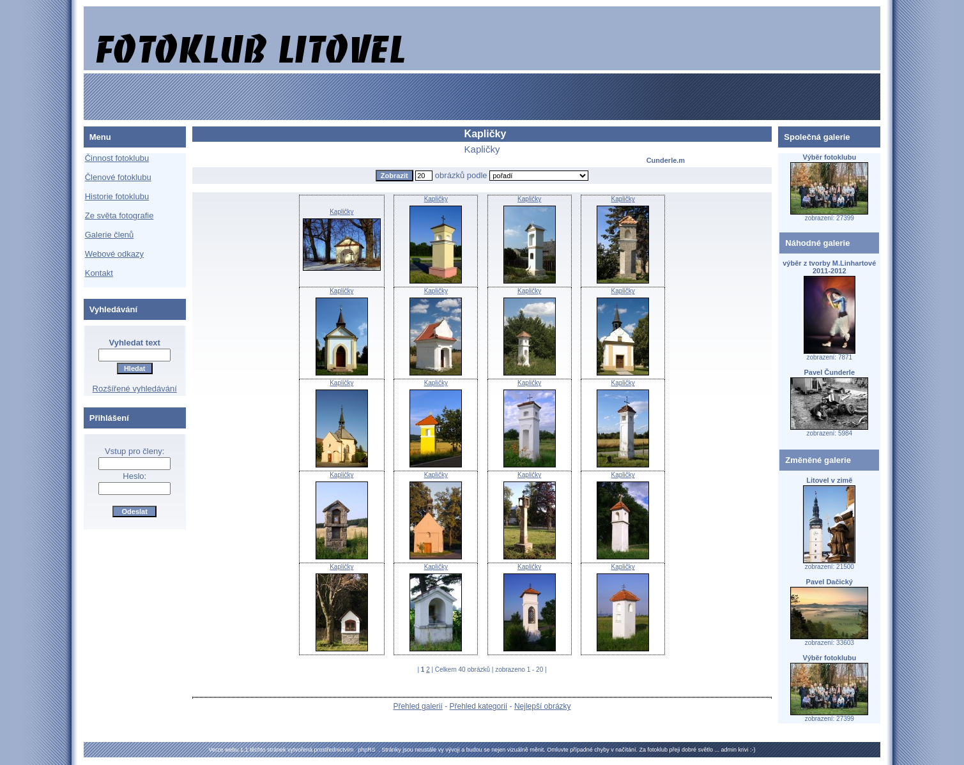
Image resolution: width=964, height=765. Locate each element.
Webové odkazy (114, 254)
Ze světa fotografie (119, 215)
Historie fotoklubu (117, 196)
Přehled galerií (417, 706)
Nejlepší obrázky (542, 706)
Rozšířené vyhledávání (135, 388)
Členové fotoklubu (118, 177)
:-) (753, 749)
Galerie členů (109, 234)
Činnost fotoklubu (117, 158)
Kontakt (99, 273)
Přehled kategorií (478, 706)
